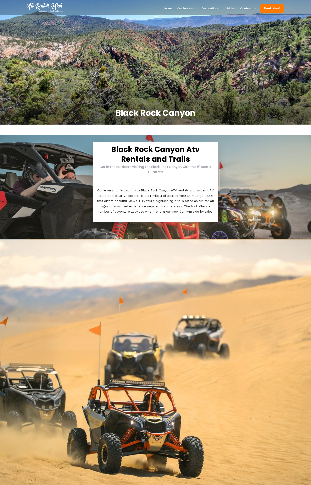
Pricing (230, 8)
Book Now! (272, 8)
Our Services (185, 8)
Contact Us (248, 8)
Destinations (210, 8)
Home (168, 8)
